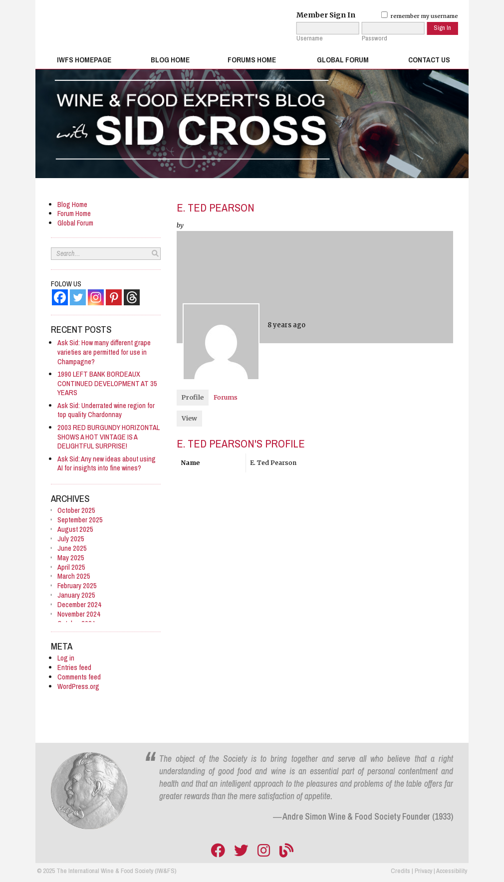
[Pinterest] (114, 297)
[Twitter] (78, 297)
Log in (65, 657)
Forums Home (252, 59)
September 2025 (80, 519)
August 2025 (75, 529)
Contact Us (429, 59)
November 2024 (78, 614)
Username (309, 38)
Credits (400, 870)
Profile (193, 397)
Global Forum (343, 59)
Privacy (423, 870)
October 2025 (76, 510)
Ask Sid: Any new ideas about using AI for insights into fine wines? (106, 463)
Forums (226, 397)
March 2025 (73, 576)
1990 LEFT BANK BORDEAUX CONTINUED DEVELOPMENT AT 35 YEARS (107, 383)
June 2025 (72, 548)
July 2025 (70, 538)
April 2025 (71, 567)
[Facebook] (60, 297)
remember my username (419, 15)
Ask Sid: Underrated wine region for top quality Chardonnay (106, 410)
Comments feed (79, 676)
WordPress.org (78, 686)
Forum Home (74, 213)
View (189, 418)
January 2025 (76, 595)
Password (374, 38)
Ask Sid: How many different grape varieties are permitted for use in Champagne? (104, 352)
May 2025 (70, 557)
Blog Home (170, 59)
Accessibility (451, 870)
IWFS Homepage (84, 59)
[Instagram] (96, 297)
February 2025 (77, 585)
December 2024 (79, 604)
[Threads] (132, 297)
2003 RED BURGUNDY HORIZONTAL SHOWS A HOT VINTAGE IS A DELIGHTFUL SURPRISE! (108, 437)
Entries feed (74, 667)
